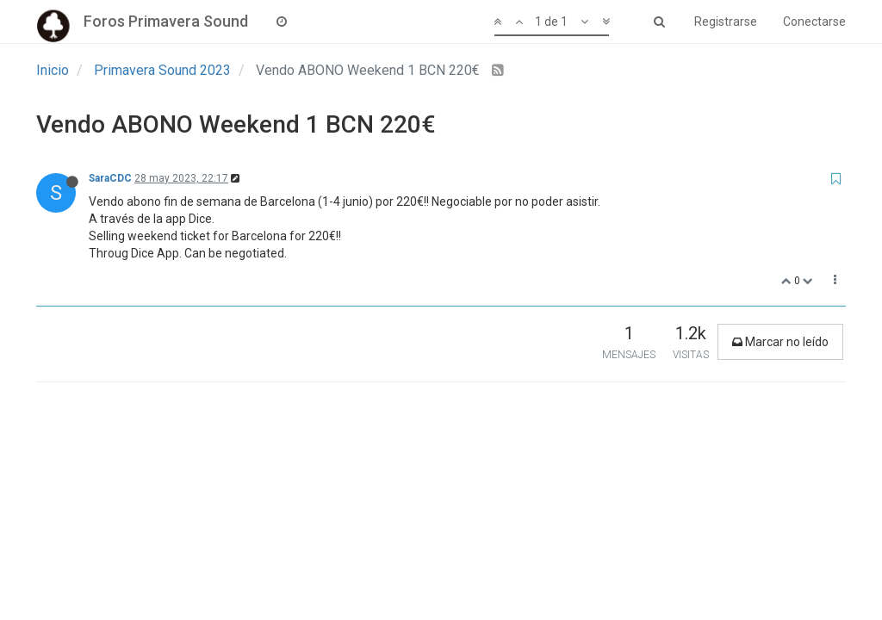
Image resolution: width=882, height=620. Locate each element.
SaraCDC (110, 178)
